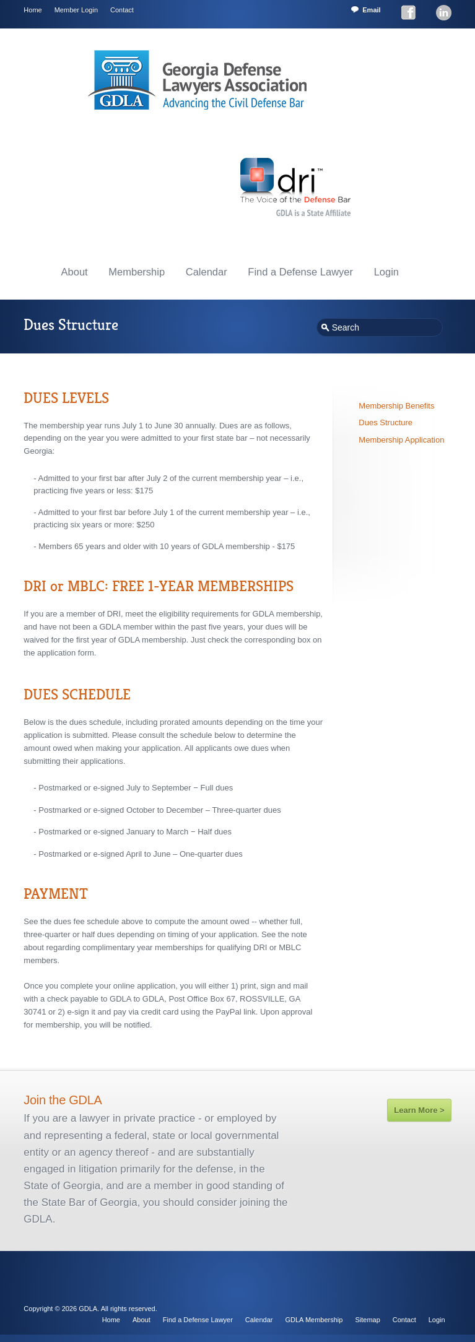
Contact (122, 10)
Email (371, 10)
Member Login (76, 10)
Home (32, 10)
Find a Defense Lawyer (300, 271)
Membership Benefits (396, 405)
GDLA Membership (314, 1319)
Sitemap (367, 1319)
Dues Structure (385, 422)
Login (386, 271)
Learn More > (419, 1110)
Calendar (206, 271)
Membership (136, 271)
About (74, 271)
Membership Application (401, 439)
